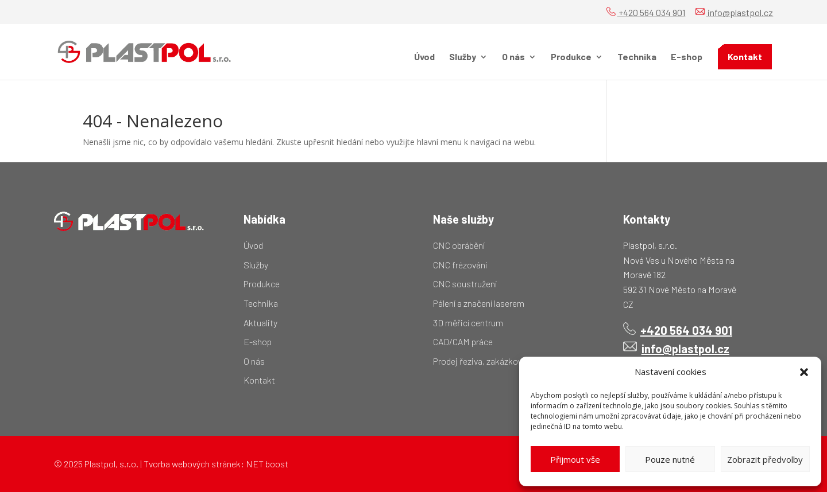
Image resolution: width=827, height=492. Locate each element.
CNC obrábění (459, 245)
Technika (636, 57)
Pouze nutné (670, 459)
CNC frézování (460, 264)
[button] (804, 372)
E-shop (686, 57)
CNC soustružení (465, 283)
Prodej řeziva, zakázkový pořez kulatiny (507, 361)
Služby (462, 57)
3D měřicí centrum (468, 322)
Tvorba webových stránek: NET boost (216, 463)
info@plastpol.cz (734, 12)
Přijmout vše (575, 459)
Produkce (571, 57)
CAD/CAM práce (463, 341)
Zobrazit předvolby (765, 459)
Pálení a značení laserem (478, 303)
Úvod (424, 57)
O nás (513, 57)
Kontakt (745, 56)
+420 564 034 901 (645, 12)
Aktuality (260, 322)
